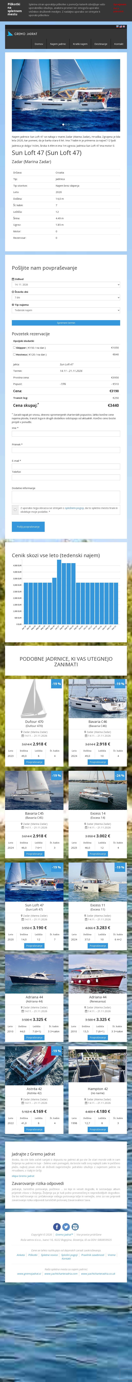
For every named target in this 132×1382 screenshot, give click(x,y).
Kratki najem (80, 44)
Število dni (20, 291)
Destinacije (100, 44)
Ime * (15, 428)
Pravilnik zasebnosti (92, 1255)
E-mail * (16, 460)
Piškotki (32, 1255)
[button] (20, 95)
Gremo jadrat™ (64, 1234)
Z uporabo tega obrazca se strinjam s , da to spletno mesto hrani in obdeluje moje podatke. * (69, 509)
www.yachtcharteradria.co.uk (98, 1273)
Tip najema (20, 304)
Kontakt (118, 44)
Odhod (18, 279)
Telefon (16, 471)
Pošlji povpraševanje (28, 526)
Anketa (21, 1255)
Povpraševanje (34, 762)
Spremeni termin (66, 322)
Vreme (111, 1255)
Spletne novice (49, 1255)
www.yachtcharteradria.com (60, 1273)
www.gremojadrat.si (29, 1273)
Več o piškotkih (118, 10)
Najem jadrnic (58, 44)
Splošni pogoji (69, 1255)
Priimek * (17, 444)
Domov (39, 44)
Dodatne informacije (23, 488)
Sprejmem (119, 4)
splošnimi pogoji (74, 508)
